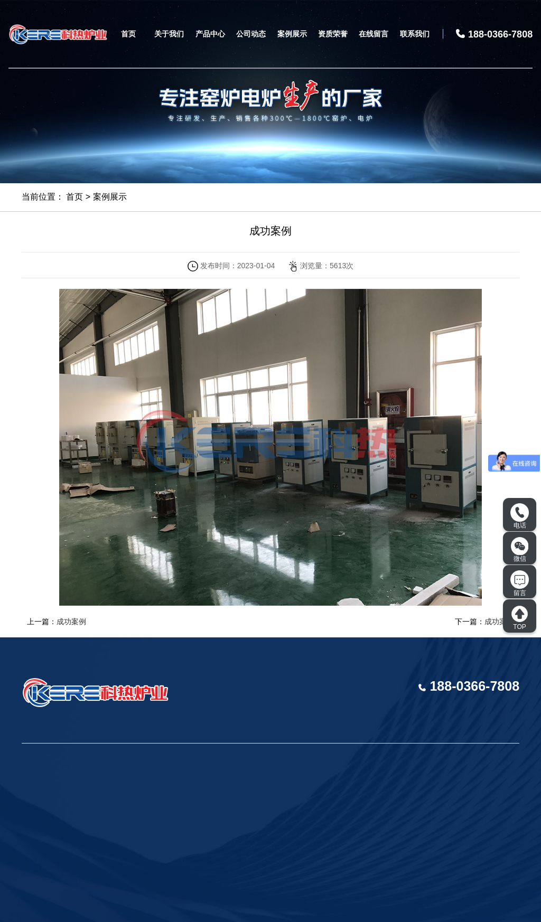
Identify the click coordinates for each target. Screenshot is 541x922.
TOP (519, 618)
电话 (519, 516)
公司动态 (251, 34)
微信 (520, 549)
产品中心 (210, 34)
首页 (128, 34)
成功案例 (71, 621)
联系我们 (415, 34)
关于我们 (169, 34)
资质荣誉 (333, 34)
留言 (519, 583)
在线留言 (373, 34)
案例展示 (292, 34)
